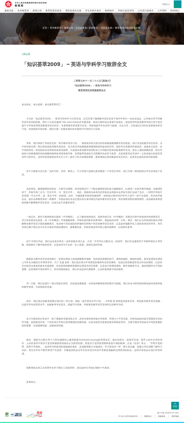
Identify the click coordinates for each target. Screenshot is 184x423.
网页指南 (175, 416)
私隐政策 (161, 416)
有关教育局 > (56, 27)
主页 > (45, 27)
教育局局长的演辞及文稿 (127, 27)
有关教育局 (23, 11)
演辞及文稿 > (107, 27)
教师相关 (109, 11)
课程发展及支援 (73, 11)
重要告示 (148, 416)
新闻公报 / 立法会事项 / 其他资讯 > (81, 27)
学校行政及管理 (126, 11)
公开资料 (162, 11)
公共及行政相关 (146, 11)
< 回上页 (26, 54)
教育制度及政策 (53, 11)
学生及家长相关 (93, 11)
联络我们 (175, 11)
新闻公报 (37, 11)
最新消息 (9, 11)
